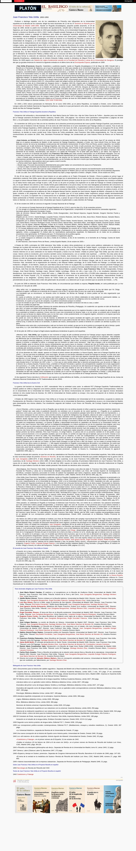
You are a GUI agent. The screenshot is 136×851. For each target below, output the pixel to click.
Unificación (44, 377)
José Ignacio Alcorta (78, 539)
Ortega (72, 530)
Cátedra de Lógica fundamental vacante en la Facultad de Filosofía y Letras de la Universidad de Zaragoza (74, 60)
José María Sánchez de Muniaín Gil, (80, 624)
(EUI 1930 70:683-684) (54, 100)
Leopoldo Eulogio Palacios (45, 543)
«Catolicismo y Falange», (25, 739)
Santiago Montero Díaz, (77, 600)
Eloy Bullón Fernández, (40, 604)
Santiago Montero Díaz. (99, 604)
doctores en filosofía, (48, 457)
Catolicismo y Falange (25, 774)
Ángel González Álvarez (94, 539)
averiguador (119, 780)
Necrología (21, 768)
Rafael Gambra (109, 539)
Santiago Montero (32, 461)
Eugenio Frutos (29, 543)
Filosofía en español (23, 780)
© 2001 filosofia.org (23, 782)
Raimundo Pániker (63, 539)
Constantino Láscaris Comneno (97, 644)
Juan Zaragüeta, (55, 524)
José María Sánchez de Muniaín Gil (72, 644)
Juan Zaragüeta (22, 459)
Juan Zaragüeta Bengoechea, (91, 594)
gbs (122, 777)
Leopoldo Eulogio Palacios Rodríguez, (102, 608)
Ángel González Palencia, (58, 600)
